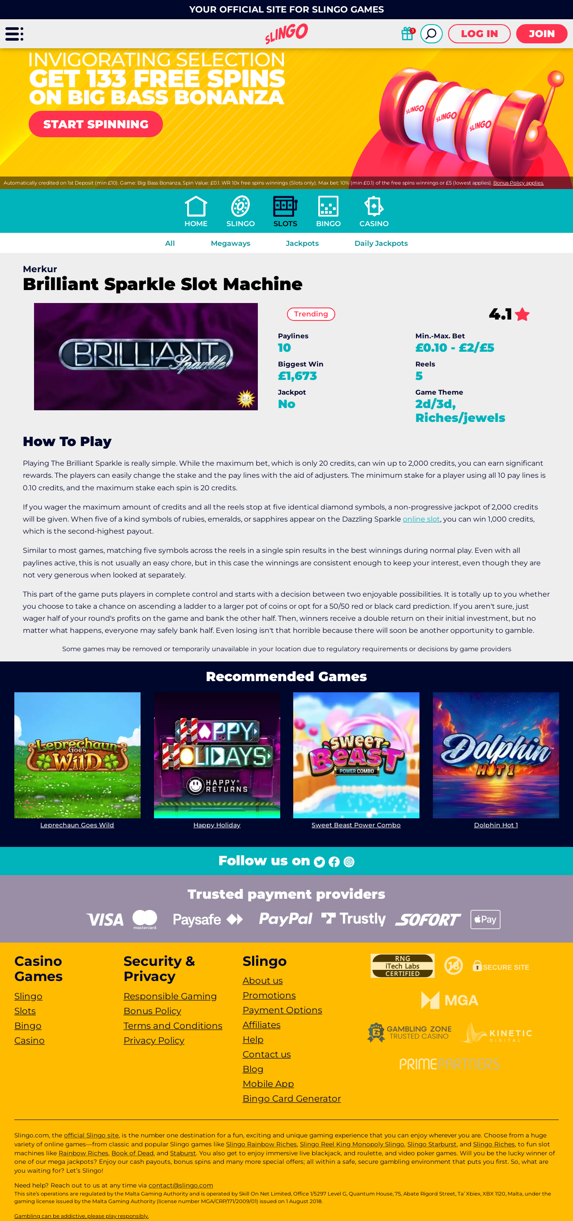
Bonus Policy (152, 1011)
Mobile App (268, 1083)
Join (542, 34)
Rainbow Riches (83, 1153)
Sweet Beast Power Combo (356, 825)
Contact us (267, 1054)
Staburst (183, 1153)
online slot (421, 519)
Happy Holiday (216, 825)
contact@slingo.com (181, 1185)
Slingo (241, 223)
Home (196, 223)
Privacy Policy (154, 1040)
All (170, 243)
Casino (374, 223)
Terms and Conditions (173, 1025)
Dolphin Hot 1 (495, 825)
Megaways (230, 243)
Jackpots (302, 243)
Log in (479, 34)
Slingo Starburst (432, 1144)
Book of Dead (132, 1153)
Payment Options (282, 1010)
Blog (253, 1069)
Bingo (328, 223)
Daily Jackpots (381, 243)
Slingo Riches (494, 1144)
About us (263, 980)
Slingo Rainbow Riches (261, 1144)
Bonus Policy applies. (518, 183)
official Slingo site (91, 1135)
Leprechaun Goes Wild (77, 825)
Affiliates (262, 1024)
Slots (285, 223)
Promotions (269, 995)
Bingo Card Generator (292, 1098)
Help (253, 1039)
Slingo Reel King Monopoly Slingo (352, 1144)
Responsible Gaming (170, 996)
